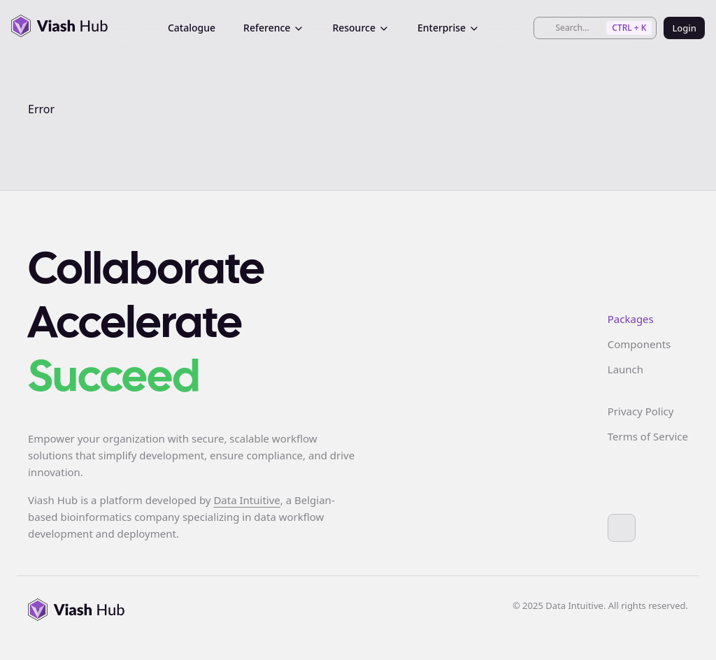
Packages (631, 319)
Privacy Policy (641, 411)
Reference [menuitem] (273, 27)
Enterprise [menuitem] (448, 27)
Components (639, 344)
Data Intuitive (246, 500)
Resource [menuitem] (360, 27)
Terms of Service (648, 436)
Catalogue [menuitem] (191, 27)
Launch (625, 369)
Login (684, 28)
